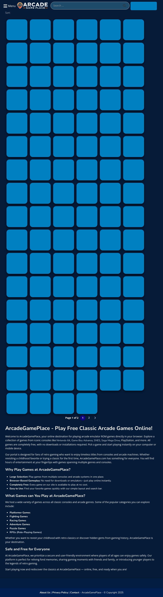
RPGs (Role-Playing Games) (26, 532)
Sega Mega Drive (110, 440)
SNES (97, 440)
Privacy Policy (60, 592)
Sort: (7, 12)
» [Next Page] (95, 417)
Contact (74, 592)
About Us (45, 592)
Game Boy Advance (82, 440)
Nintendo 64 (63, 440)
